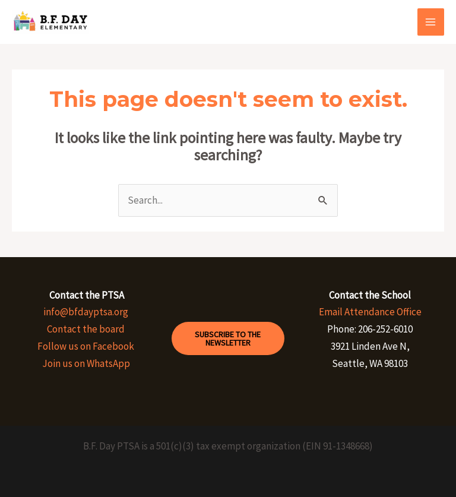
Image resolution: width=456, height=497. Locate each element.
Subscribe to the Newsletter (228, 338)
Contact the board (86, 328)
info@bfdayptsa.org (85, 311)
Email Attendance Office (370, 311)
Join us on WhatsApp (86, 363)
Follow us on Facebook (85, 346)
